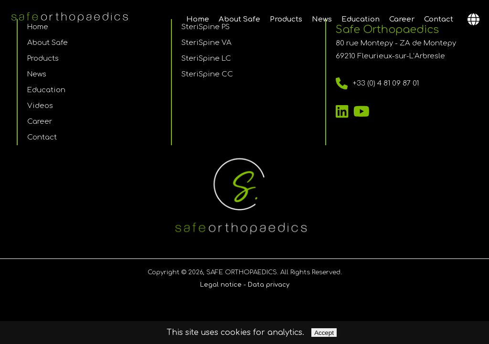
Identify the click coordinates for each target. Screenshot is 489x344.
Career (402, 19)
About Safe (239, 19)
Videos (40, 106)
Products (286, 19)
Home (197, 19)
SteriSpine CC (207, 74)
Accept (324, 332)
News (322, 19)
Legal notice (221, 284)
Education (360, 19)
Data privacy (268, 284)
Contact (438, 19)
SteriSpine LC (206, 58)
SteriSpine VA (206, 43)
